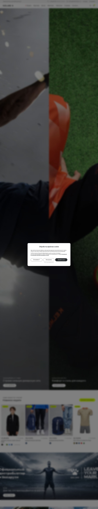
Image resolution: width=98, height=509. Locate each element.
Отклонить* (36, 259)
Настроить (49, 259)
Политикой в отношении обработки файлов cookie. (49, 255)
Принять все (61, 259)
